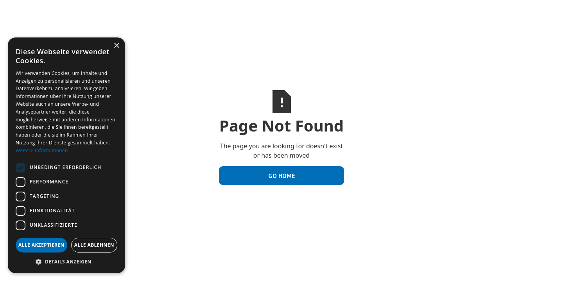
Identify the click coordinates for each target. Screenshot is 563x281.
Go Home (281, 176)
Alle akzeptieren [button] (41, 245)
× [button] (116, 46)
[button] (66, 261)
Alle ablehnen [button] (94, 245)
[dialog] (66, 155)
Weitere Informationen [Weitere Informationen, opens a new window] (42, 150)
